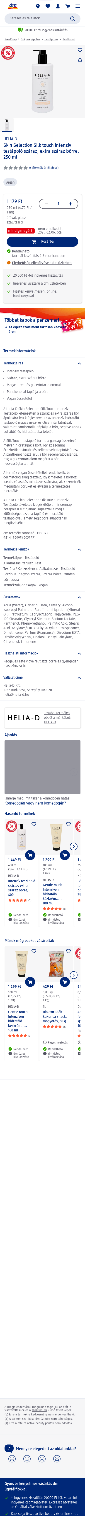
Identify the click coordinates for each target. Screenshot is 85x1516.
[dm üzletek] (38, 6)
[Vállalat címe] (42, 677)
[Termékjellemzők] (42, 549)
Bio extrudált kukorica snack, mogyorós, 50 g (55, 1016)
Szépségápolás (30, 39)
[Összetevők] (42, 597)
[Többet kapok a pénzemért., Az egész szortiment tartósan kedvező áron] (42, 326)
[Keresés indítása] (72, 18)
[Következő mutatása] (74, 846)
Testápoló (69, 39)
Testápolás (51, 39)
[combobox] (42, 18)
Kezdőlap (11, 39)
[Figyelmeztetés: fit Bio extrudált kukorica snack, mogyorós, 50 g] (55, 1042)
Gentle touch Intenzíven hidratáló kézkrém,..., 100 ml (52, 894)
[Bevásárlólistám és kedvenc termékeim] (48, 6)
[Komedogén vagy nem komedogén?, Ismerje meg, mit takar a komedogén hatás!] (42, 773)
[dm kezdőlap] (12, 6)
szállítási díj (15, 222)
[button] (77, 6)
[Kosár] (67, 6)
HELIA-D (10, 139)
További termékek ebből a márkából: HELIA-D (39, 717)
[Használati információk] (42, 653)
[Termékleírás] (42, 363)
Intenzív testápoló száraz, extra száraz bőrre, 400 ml (21, 888)
